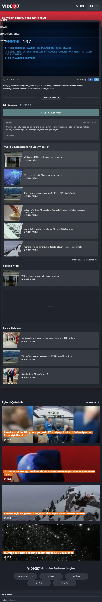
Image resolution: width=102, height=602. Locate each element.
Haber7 (64, 595)
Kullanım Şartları (9, 565)
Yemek (51, 548)
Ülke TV (50, 595)
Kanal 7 (18, 595)
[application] (51, 49)
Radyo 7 (29, 595)
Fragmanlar (16, 540)
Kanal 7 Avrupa (39, 595)
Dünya (39, 540)
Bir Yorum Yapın (51, 112)
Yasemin (81, 595)
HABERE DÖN (90, 260)
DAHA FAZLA (92, 402)
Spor (85, 540)
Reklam (5, 571)
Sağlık (62, 540)
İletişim (5, 577)
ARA (80, 6)
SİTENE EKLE (75, 260)
